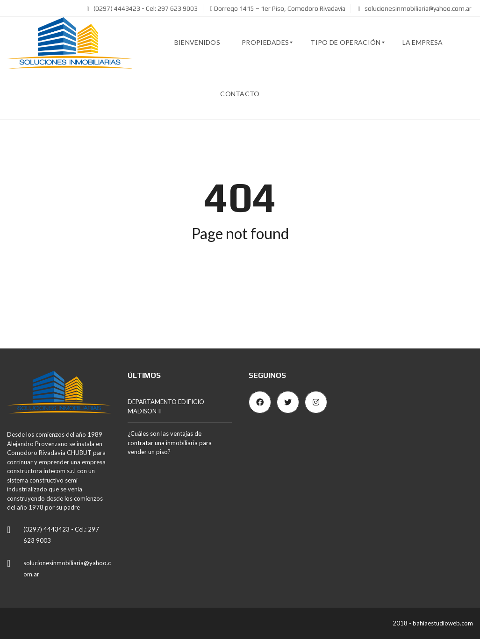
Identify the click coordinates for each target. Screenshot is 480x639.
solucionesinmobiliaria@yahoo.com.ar (415, 8)
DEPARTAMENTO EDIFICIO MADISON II (166, 406)
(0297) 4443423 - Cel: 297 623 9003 (142, 8)
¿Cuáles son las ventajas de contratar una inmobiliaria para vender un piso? (170, 442)
